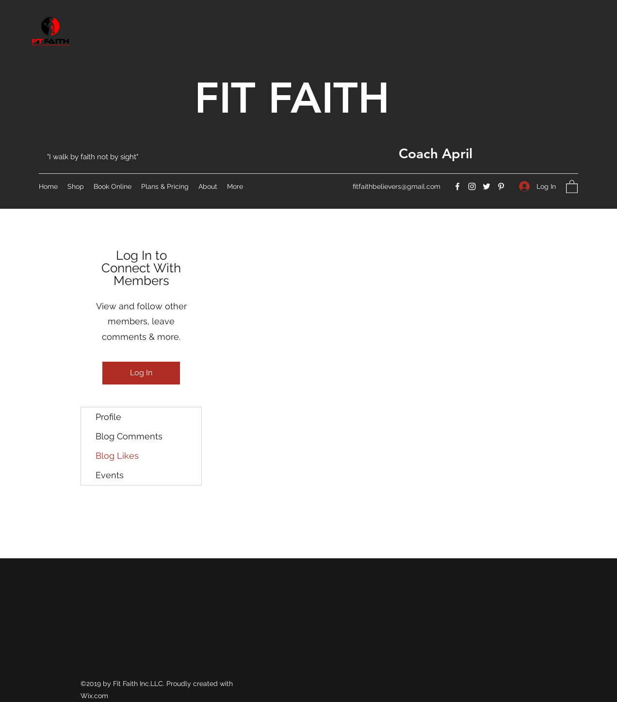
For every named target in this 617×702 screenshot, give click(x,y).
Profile (108, 417)
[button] (572, 186)
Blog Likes (117, 456)
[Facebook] (457, 186)
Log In (141, 372)
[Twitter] (486, 186)
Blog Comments (129, 436)
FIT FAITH (292, 97)
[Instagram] (472, 186)
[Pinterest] (501, 186)
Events (110, 475)
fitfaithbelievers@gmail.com (396, 186)
